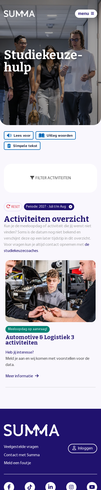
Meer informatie (22, 376)
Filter (50, 178)
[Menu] (86, 14)
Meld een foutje (17, 463)
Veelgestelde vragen (21, 447)
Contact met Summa (22, 455)
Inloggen (82, 448)
